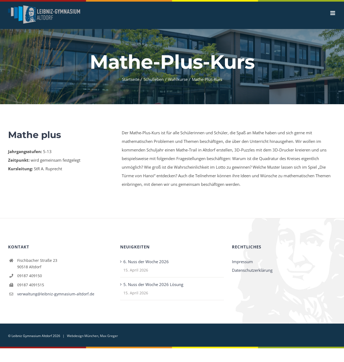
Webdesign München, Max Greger (92, 336)
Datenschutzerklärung (252, 270)
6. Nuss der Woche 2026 (146, 261)
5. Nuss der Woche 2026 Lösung (153, 284)
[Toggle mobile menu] (333, 13)
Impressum (242, 261)
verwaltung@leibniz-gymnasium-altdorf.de (55, 293)
